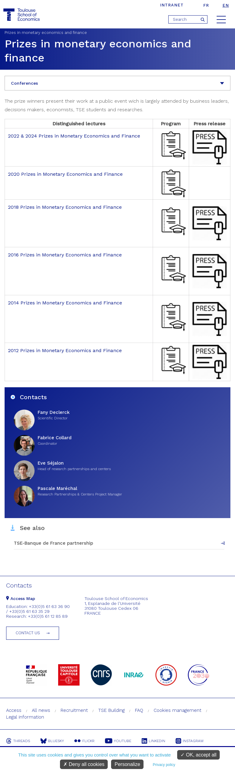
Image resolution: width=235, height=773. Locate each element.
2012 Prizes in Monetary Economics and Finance (65, 350)
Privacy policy (164, 765)
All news (41, 710)
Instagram (189, 741)
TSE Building (111, 710)
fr (206, 5)
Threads (18, 741)
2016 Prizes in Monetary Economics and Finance (65, 255)
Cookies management (177, 710)
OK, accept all (198, 754)
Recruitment (74, 710)
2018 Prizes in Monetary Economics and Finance (65, 207)
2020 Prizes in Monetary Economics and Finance (65, 174)
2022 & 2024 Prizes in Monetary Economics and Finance (74, 136)
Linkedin (153, 741)
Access (13, 710)
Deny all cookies (83, 764)
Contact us (28, 633)
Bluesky (52, 741)
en (225, 5)
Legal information (25, 717)
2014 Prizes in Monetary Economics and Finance (65, 303)
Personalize (127, 764)
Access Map (20, 598)
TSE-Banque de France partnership (53, 543)
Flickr (84, 741)
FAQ (139, 710)
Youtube (118, 741)
